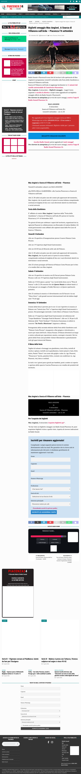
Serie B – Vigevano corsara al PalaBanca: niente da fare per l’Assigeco (13, 112)
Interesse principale (37, 500)
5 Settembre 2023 (34, 35)
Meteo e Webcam (65, 13)
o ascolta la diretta (42, 92)
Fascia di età (35, 493)
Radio (63, 35)
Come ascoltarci (5, 754)
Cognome (34, 463)
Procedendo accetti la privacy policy (45, 508)
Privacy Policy (55, 772)
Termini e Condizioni (62, 772)
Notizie (37, 21)
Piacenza (42, 539)
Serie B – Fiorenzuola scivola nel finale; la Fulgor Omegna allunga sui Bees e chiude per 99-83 (14, 121)
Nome (33, 456)
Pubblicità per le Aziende (7, 759)
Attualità (40, 13)
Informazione (5, 756)
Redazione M (44, 35)
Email (32, 471)
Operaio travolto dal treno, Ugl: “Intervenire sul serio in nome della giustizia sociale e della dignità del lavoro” (67, 673)
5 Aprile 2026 (6, 663)
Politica (55, 13)
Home (2, 13)
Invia (19, 39)
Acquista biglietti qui (56, 422)
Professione (34, 485)
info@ (66, 758)
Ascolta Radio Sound (41, 142)
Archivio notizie (5, 751)
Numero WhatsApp (37, 478)
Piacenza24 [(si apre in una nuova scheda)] (20, 49)
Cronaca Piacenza (11, 13)
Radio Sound (4, 1)
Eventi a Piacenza (30, 13)
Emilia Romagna (42, 542)
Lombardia (55, 539)
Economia (47, 13)
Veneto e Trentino (55, 542)
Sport (20, 13)
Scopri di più (65, 760)
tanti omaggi (68, 142)
